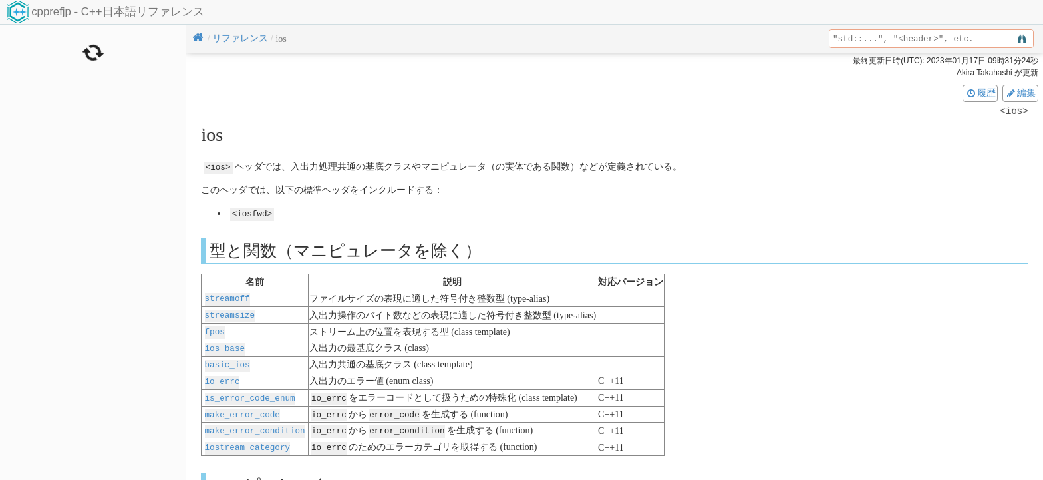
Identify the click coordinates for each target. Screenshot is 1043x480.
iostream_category (247, 441)
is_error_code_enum (250, 393)
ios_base (225, 345)
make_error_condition (255, 425)
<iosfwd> (252, 213)
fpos (215, 329)
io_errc (222, 377)
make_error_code (242, 409)
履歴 (980, 92)
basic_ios (227, 361)
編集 (1020, 92)
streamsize (230, 313)
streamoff (227, 297)
